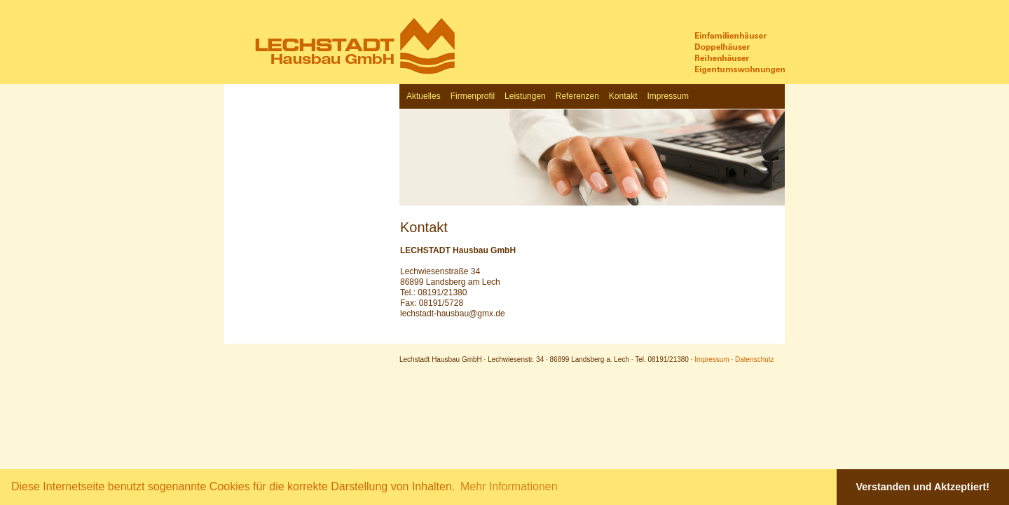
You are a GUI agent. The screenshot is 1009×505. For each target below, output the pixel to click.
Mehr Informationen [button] (509, 486)
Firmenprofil (473, 96)
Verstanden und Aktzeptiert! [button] (923, 486)
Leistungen (525, 96)
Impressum (668, 96)
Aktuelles (423, 96)
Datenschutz (754, 359)
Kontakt (623, 96)
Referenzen (577, 96)
